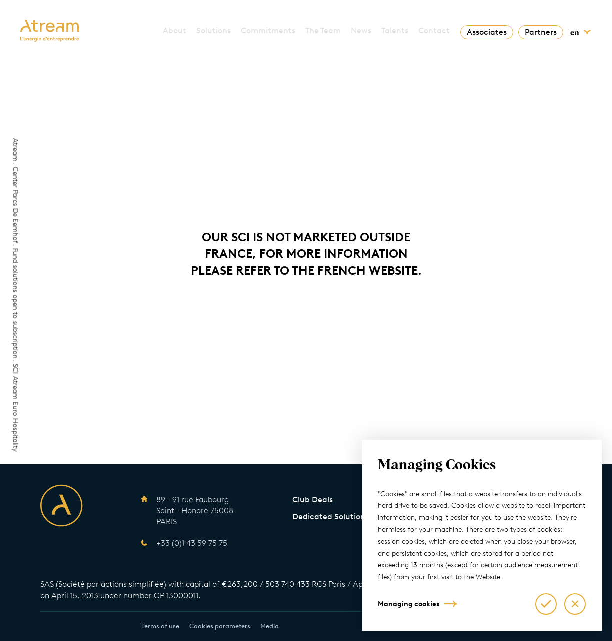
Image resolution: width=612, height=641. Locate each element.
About (174, 30)
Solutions (213, 30)
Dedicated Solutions (330, 516)
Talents (394, 30)
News (361, 30)
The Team (323, 30)
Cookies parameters (219, 626)
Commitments (268, 30)
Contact (434, 30)
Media (269, 626)
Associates (487, 32)
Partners (541, 32)
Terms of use (160, 626)
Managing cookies (408, 604)
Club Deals (312, 499)
